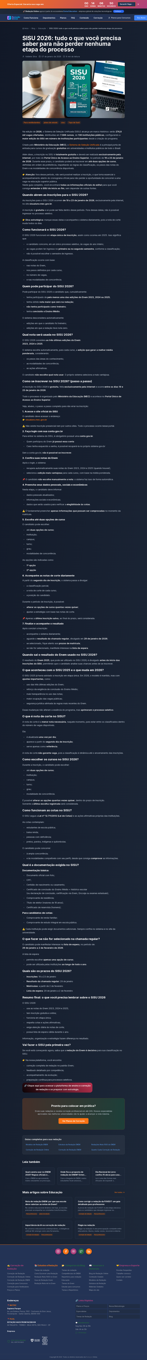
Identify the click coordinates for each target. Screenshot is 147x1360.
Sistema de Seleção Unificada (84, 145)
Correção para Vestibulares (18, 1287)
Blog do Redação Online (98, 1274)
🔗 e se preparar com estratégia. (57, 1087)
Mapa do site (94, 1290)
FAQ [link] (73, 18)
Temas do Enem (68, 1283)
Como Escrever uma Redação (46, 1274)
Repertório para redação (71, 1277)
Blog (33, 28)
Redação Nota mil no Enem (44, 1283)
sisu (63, 123)
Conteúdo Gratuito (96, 1277)
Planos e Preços (82, 1306)
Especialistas (81, 1311)
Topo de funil (74, 123)
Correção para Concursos (17, 1283)
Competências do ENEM (71, 1274)
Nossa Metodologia (116, 1306)
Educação (42, 28)
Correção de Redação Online (37, 1150)
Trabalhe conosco (123, 1274)
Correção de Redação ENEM (70, 1150)
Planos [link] (63, 18)
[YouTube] (74, 1251)
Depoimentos (114, 1311)
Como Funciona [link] (31, 18)
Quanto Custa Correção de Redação (105, 1150)
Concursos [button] (119, 18)
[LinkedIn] (89, 1251)
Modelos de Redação (97, 1280)
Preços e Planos (13, 1290)
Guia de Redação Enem (43, 1280)
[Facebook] (66, 1251)
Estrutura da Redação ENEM (69, 1145)
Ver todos (119, 1192)
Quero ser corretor (123, 1277)
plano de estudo (50, 123)
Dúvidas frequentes (124, 1270)
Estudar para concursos (71, 1287)
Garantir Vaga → (126, 4)
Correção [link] (98, 18)
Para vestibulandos (32, 123)
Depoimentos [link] (49, 18)
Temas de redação (41, 1270)
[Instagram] (58, 1251)
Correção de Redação (16, 1274)
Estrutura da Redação (97, 1283)
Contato (119, 1280)
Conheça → (119, 11)
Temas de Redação (84, 1317)
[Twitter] (81, 1251)
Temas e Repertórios (70, 1290)
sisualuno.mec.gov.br (36, 419)
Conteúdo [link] (84, 18)
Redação (89, 1357)
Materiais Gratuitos (96, 1287)
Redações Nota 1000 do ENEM (103, 1145)
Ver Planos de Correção (73, 1121)
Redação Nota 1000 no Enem (45, 1277)
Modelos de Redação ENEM (37, 1145)
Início (25, 28)
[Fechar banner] (138, 4)
